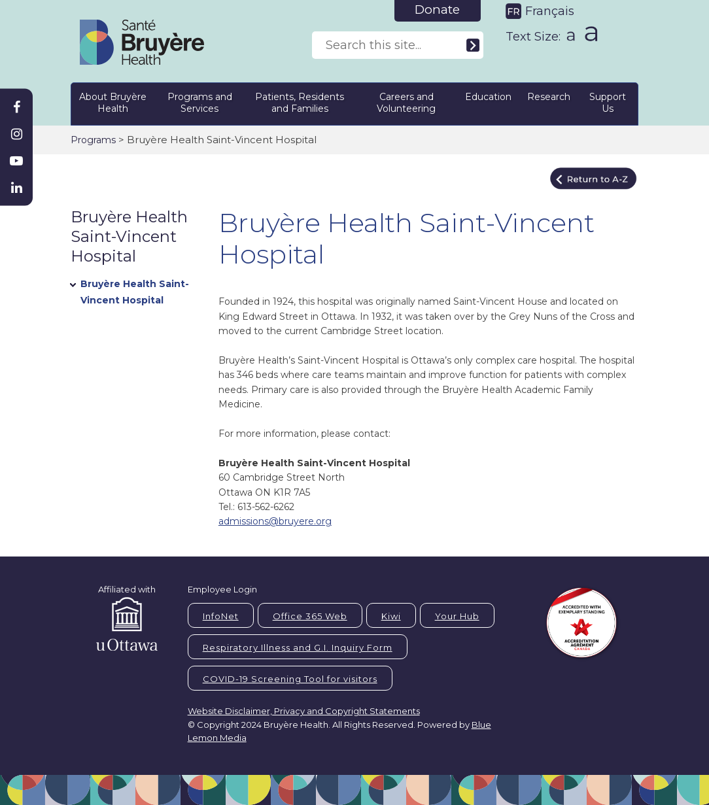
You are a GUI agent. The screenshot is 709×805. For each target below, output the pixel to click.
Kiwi (391, 616)
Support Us (607, 102)
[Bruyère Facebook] (16, 107)
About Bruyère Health (113, 102)
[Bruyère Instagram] (16, 134)
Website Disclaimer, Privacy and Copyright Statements (304, 711)
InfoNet (221, 616)
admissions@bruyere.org (275, 521)
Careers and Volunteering (406, 102)
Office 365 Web (310, 616)
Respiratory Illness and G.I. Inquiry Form (297, 647)
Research (548, 97)
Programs (93, 140)
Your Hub (457, 616)
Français (549, 11)
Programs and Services (199, 102)
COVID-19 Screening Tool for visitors (290, 679)
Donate (437, 9)
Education (488, 97)
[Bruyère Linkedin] (16, 187)
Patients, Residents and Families (299, 102)
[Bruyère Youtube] (16, 161)
